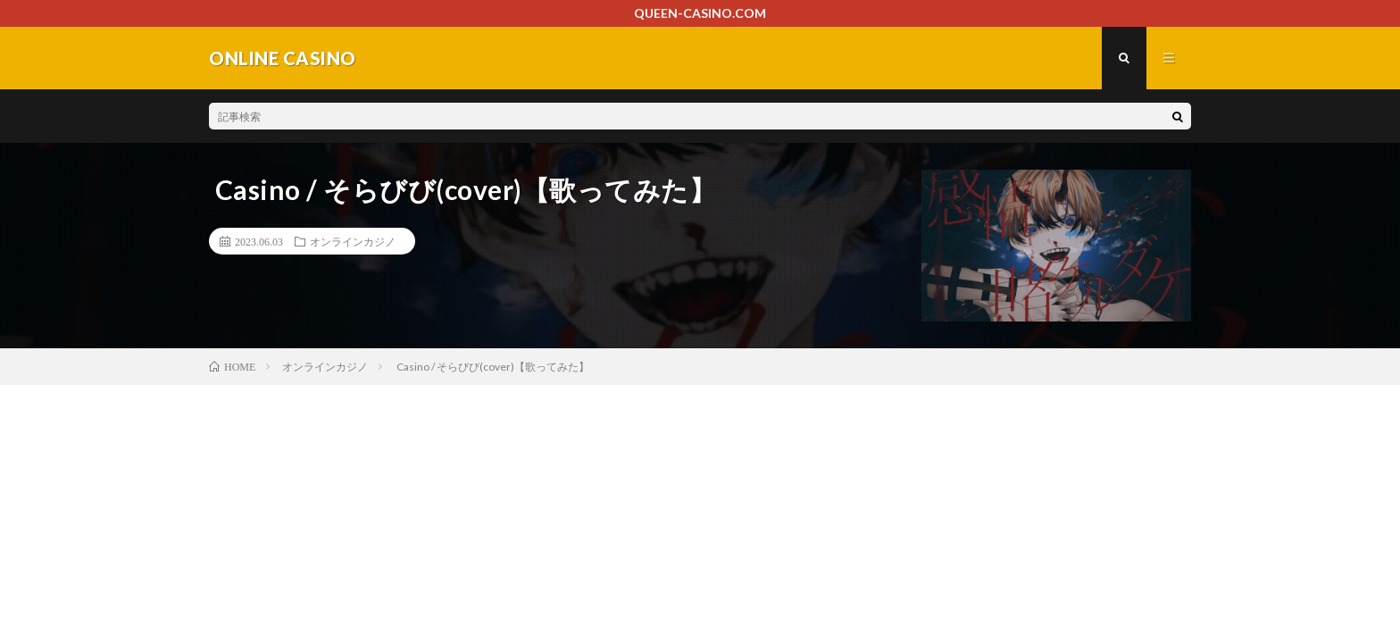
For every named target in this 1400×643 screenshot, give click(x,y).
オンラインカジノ (353, 241)
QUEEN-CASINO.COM (700, 13)
